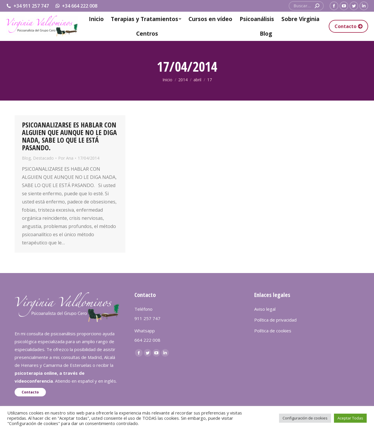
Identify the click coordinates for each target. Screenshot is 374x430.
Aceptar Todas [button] (350, 418)
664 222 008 (147, 340)
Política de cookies (272, 331)
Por (65, 158)
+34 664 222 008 (76, 6)
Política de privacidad (275, 320)
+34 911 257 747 (27, 6)
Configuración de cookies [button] (305, 418)
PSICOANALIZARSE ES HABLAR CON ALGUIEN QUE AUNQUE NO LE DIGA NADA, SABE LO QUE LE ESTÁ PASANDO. (69, 136)
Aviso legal (265, 309)
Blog (26, 158)
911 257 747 (147, 318)
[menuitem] (96, 19)
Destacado (43, 158)
